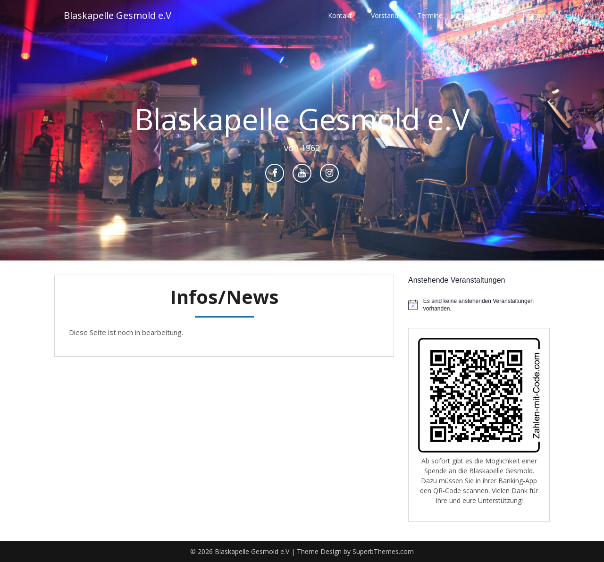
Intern (531, 15)
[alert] (479, 305)
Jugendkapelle (482, 15)
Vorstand (384, 15)
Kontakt (340, 15)
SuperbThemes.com (383, 551)
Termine (430, 15)
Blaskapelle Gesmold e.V (117, 15)
